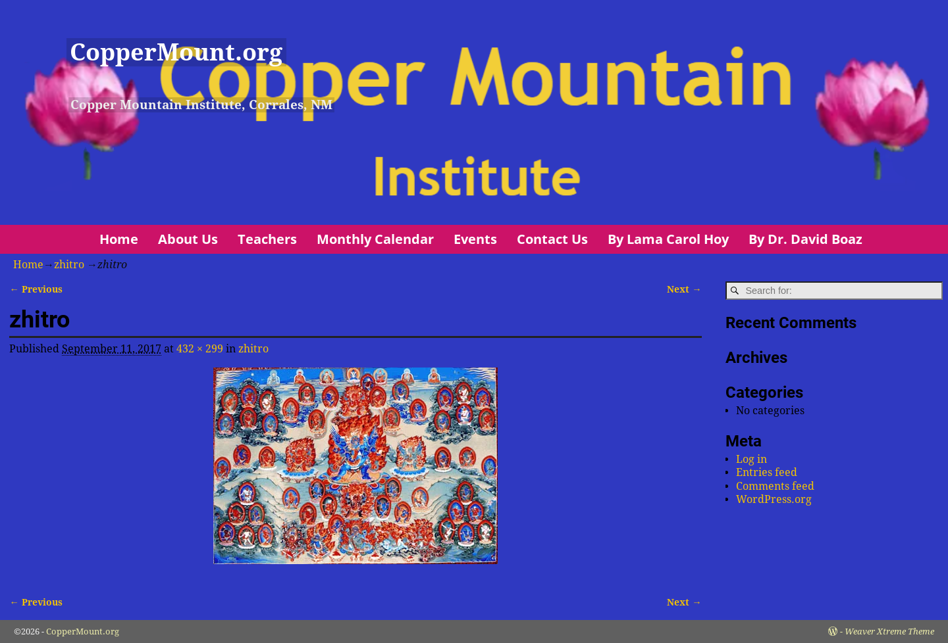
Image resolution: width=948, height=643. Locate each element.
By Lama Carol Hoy (668, 239)
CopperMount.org (176, 52)
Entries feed (766, 472)
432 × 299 (199, 349)
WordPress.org (774, 499)
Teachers (267, 239)
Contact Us (552, 239)
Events (475, 239)
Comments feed (775, 486)
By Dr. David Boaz (805, 239)
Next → (684, 289)
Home (118, 239)
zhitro (69, 264)
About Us (188, 239)
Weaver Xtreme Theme (889, 631)
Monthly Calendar (375, 239)
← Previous (35, 289)
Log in (751, 459)
